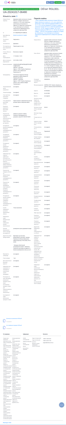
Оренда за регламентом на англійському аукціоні (16, 367)
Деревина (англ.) (15, 402)
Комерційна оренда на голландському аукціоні (7, 369)
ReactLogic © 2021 (7, 422)
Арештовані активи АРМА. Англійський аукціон (7, 347)
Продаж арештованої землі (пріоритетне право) (7, 401)
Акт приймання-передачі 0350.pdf (14, 325)
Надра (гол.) (14, 399)
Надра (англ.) (15, 401)
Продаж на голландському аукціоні (6, 362)
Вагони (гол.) (14, 357)
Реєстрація (58, 2)
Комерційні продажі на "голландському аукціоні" (7, 383)
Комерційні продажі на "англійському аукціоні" (7, 388)
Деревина (34, 341)
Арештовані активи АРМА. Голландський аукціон (7, 343)
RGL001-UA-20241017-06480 (20, 35)
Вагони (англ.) (15, 358)
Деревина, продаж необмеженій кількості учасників (36, 345)
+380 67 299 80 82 (47, 338)
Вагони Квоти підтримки (25, 349)
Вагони (24, 346)
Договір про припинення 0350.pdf (14, 318)
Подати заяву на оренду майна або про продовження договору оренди (21, 9)
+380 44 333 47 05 (47, 340)
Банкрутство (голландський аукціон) (6, 351)
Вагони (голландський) (26, 344)
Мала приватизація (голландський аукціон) (16, 394)
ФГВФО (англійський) (27, 341)
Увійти (51, 2)
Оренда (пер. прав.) (16, 344)
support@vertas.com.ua (47, 342)
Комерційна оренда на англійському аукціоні (7, 373)
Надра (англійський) (36, 340)
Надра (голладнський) (36, 338)
